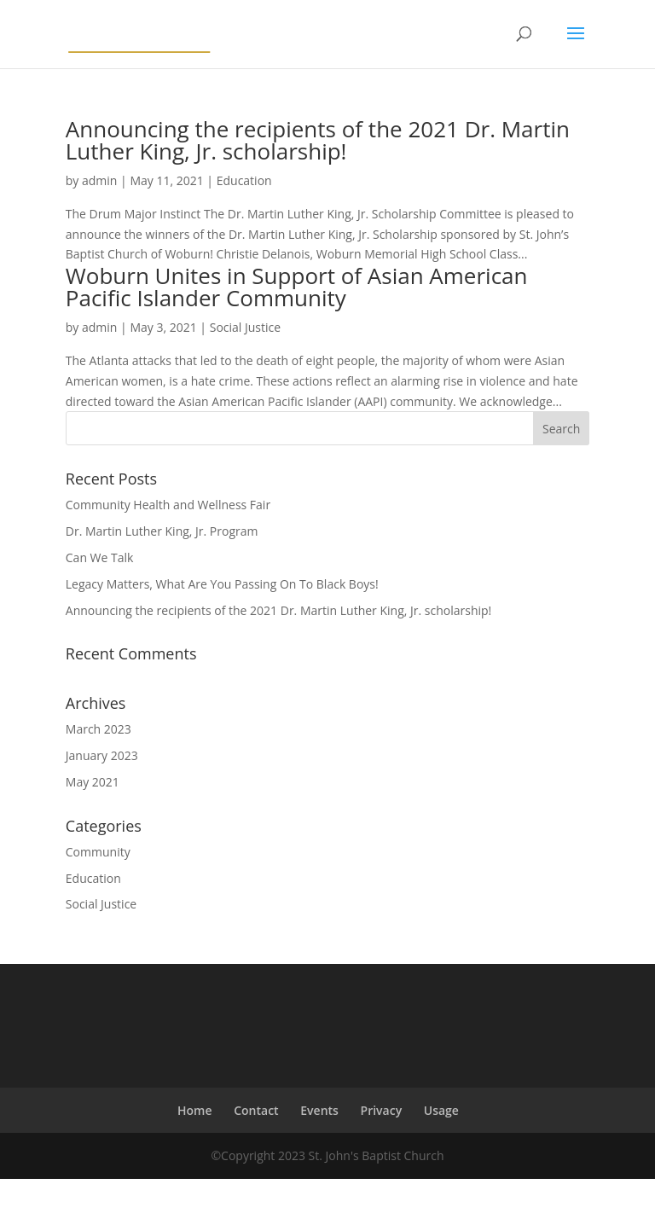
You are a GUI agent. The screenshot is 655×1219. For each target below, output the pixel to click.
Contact (256, 1110)
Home (194, 1110)
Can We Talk (100, 557)
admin (99, 180)
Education (244, 180)
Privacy (382, 1110)
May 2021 (92, 782)
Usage (441, 1110)
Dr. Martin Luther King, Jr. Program (162, 531)
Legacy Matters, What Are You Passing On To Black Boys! (222, 584)
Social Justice (245, 327)
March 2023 (98, 729)
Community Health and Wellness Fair (168, 504)
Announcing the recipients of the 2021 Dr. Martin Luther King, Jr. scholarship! (318, 139)
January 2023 (102, 755)
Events (319, 1110)
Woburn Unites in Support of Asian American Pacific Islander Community (297, 286)
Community (98, 852)
